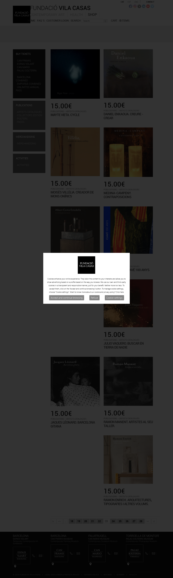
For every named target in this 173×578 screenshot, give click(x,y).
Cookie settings (114, 280)
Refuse (94, 280)
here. (122, 274)
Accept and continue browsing (67, 280)
